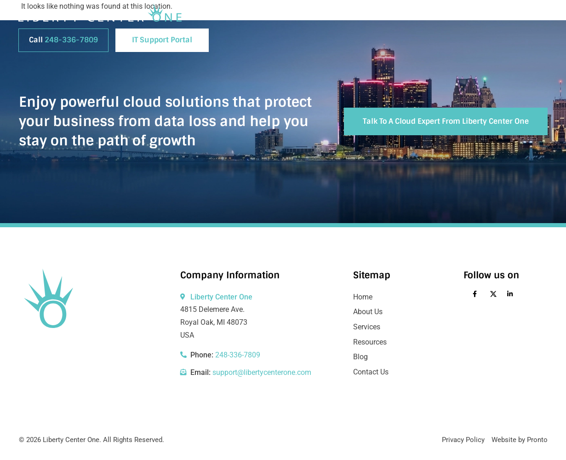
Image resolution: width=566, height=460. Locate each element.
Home (265, 16)
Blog (395, 16)
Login (532, 16)
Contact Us (488, 16)
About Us (307, 16)
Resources (437, 16)
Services (357, 16)
